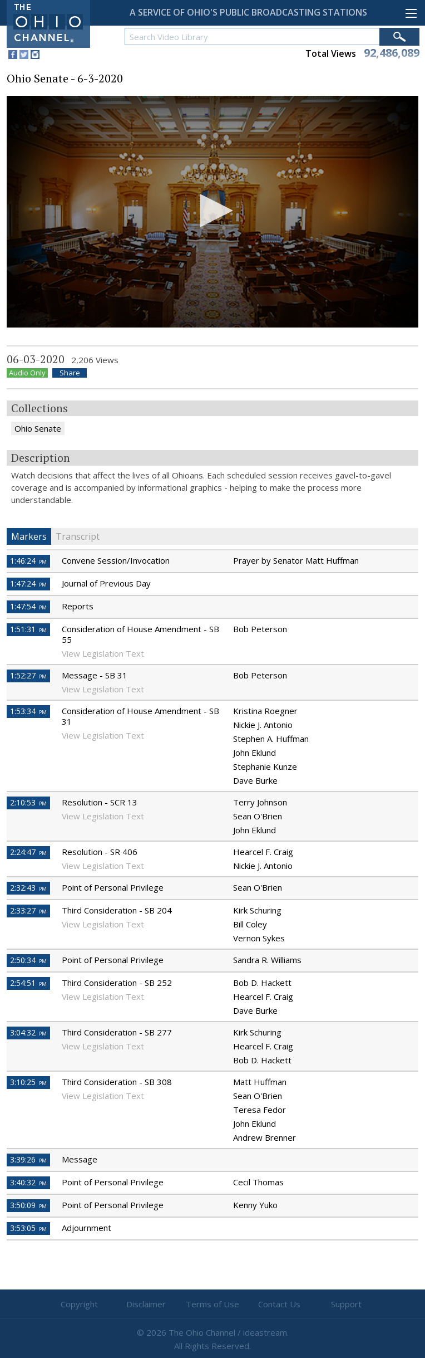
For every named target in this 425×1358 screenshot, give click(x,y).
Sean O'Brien (257, 816)
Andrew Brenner (264, 1137)
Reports (77, 606)
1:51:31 (28, 629)
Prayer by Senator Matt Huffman (296, 560)
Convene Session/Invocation (116, 560)
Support (346, 1304)
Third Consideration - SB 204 (117, 910)
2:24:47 (28, 852)
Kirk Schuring (257, 910)
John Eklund (254, 752)
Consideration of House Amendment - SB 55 (140, 634)
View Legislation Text (103, 653)
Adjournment (86, 1227)
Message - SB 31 (94, 675)
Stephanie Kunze (265, 766)
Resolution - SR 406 (99, 851)
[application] (212, 212)
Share (70, 373)
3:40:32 (28, 1182)
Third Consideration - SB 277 (117, 1032)
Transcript (78, 536)
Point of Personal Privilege (113, 887)
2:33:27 (28, 910)
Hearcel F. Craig (263, 851)
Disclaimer (146, 1304)
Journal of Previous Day (106, 583)
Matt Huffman (259, 1081)
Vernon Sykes (259, 938)
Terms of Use (212, 1304)
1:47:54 (28, 606)
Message (79, 1159)
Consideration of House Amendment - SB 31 (140, 716)
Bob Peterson (260, 628)
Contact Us (279, 1304)
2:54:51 (28, 983)
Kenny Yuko (255, 1204)
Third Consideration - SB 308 (117, 1081)
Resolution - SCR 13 (99, 802)
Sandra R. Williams (267, 959)
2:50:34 (28, 960)
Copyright (79, 1304)
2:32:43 (28, 887)
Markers (29, 536)
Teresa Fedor (259, 1109)
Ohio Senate (37, 428)
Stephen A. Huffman (271, 738)
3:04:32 (28, 1032)
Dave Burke (255, 780)
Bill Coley (250, 924)
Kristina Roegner (265, 710)
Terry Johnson (260, 802)
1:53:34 (28, 711)
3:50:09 (28, 1205)
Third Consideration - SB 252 (117, 982)
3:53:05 (28, 1228)
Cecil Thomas (258, 1182)
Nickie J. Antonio (263, 724)
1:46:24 (28, 560)
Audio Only (27, 373)
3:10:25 (28, 1082)
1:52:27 (28, 675)
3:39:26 (28, 1159)
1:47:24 (28, 583)
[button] (212, 210)
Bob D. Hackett (262, 982)
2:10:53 (28, 802)
